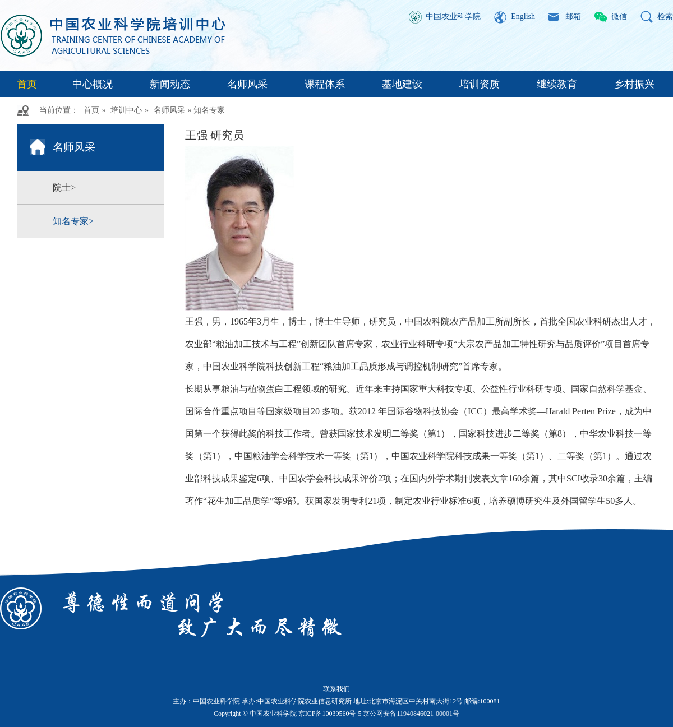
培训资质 (479, 84)
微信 (619, 16)
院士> (64, 187)
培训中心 (126, 110)
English (523, 16)
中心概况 (92, 84)
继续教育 (557, 84)
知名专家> (73, 221)
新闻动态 (170, 84)
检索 (665, 16)
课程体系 (325, 84)
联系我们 (336, 689)
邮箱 (573, 16)
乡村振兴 (634, 84)
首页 (27, 84)
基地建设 (402, 84)
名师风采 (247, 84)
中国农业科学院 (453, 16)
